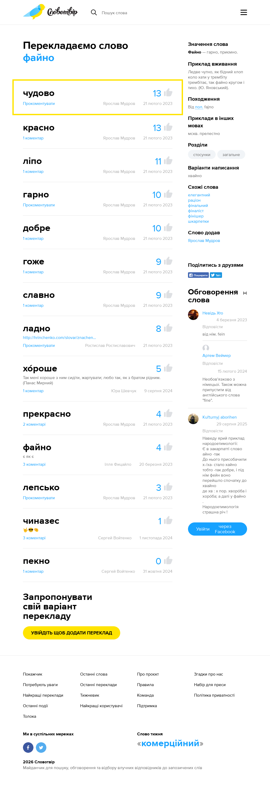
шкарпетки (198, 221)
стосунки (201, 154)
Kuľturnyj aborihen (219, 417)
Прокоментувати (39, 103)
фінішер (196, 216)
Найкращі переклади (43, 695)
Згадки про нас (208, 674)
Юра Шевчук (123, 390)
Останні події (35, 705)
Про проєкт (148, 674)
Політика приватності (214, 695)
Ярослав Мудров (204, 240)
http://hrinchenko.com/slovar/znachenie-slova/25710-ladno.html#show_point (60, 337)
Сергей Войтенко (115, 537)
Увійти (217, 528)
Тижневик (89, 695)
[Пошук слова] (142, 12)
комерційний (170, 743)
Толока (29, 716)
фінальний (198, 205)
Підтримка (147, 705)
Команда (145, 695)
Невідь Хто (212, 312)
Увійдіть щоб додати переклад (71, 633)
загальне (231, 154)
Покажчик (32, 674)
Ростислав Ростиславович (110, 345)
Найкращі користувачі (101, 705)
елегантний (199, 194)
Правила (145, 684)
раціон (194, 200)
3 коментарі (34, 464)
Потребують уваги (40, 684)
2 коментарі (34, 424)
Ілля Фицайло (118, 464)
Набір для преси (210, 684)
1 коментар (33, 137)
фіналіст (196, 210)
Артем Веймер (216, 355)
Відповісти (212, 326)
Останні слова (93, 674)
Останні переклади (98, 684)
